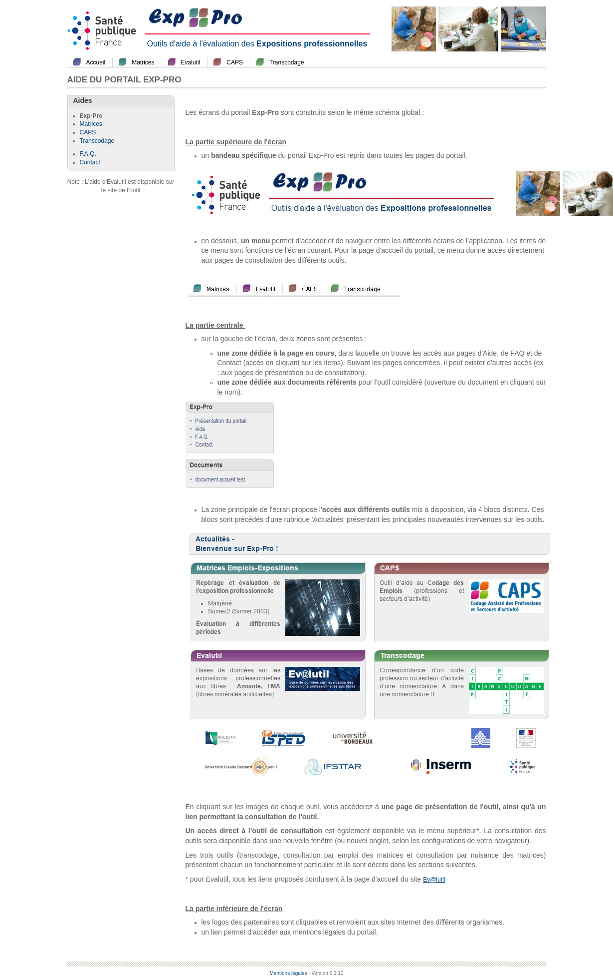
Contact (90, 162)
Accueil (96, 62)
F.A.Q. (88, 153)
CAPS (234, 62)
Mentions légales (288, 973)
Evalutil (191, 62)
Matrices (143, 62)
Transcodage (286, 62)
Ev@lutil (434, 879)
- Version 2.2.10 (325, 973)
